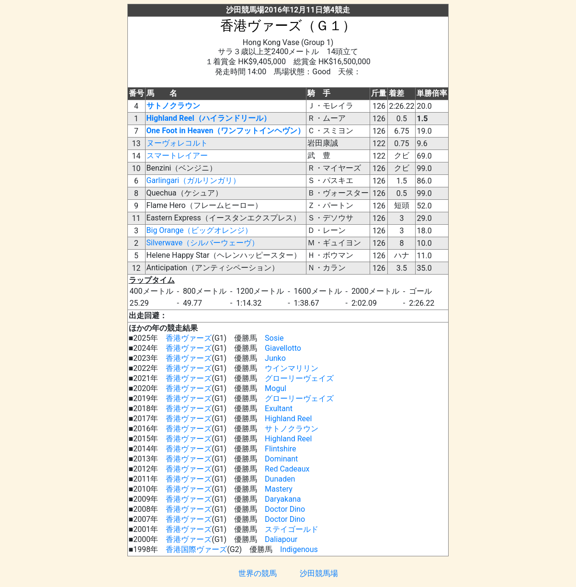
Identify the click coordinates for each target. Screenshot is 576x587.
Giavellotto (283, 348)
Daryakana (283, 499)
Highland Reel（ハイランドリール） (209, 118)
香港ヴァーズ (189, 338)
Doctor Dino (285, 509)
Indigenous (299, 549)
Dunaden (280, 478)
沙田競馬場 (319, 573)
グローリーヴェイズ (299, 378)
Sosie (274, 338)
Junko (275, 358)
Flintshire (280, 448)
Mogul (275, 388)
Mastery (279, 489)
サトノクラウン (173, 105)
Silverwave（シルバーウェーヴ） (203, 242)
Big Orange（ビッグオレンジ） (200, 230)
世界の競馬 (257, 573)
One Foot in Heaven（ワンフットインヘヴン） (226, 130)
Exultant (279, 408)
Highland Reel (288, 418)
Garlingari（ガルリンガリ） (194, 180)
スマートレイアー (177, 155)
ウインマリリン (291, 368)
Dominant (281, 458)
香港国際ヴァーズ (196, 549)
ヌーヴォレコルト (177, 143)
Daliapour (281, 539)
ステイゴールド (291, 529)
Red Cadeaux (287, 468)
